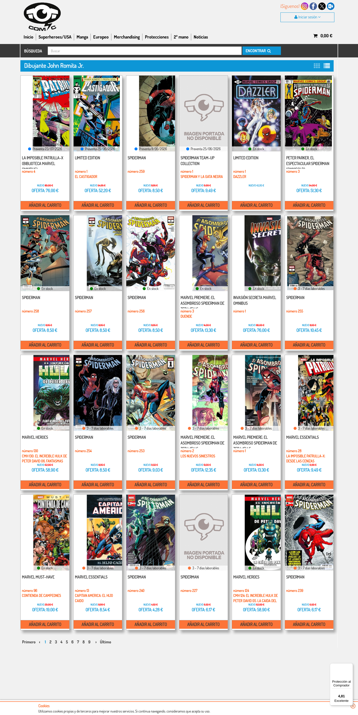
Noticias (201, 37)
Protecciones (157, 37)
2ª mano (181, 37)
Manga (82, 37)
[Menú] (350, 666)
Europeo (101, 37)
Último (105, 637)
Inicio (28, 37)
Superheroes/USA (55, 37)
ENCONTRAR (258, 50)
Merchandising (127, 37)
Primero (29, 637)
